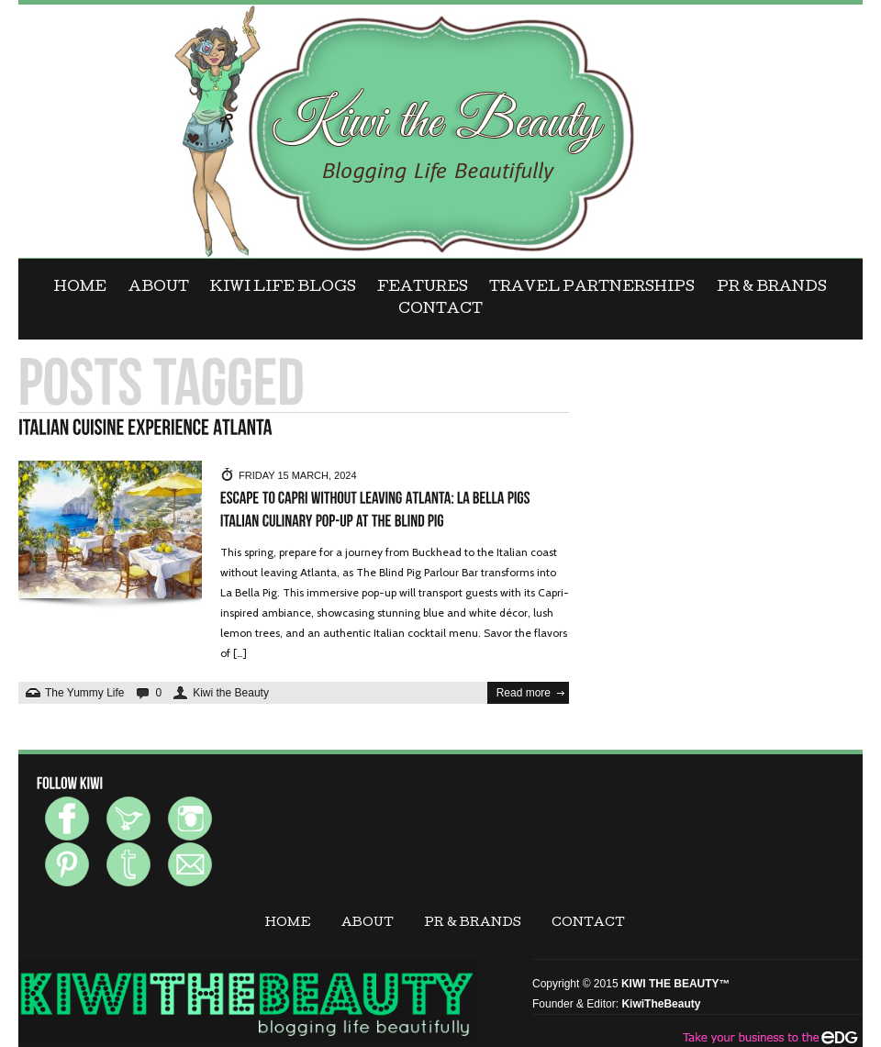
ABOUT (158, 288)
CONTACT (440, 310)
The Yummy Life (84, 692)
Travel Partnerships (592, 288)
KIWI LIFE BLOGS (283, 288)
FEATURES (422, 288)
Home (80, 288)
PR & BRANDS (772, 288)
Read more (523, 692)
